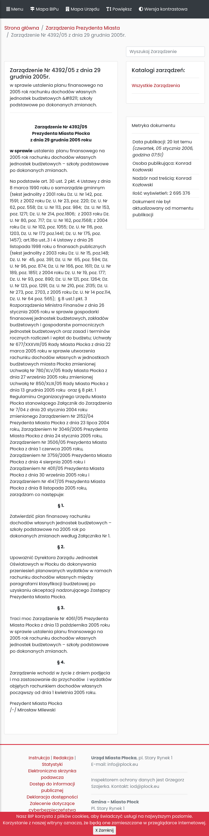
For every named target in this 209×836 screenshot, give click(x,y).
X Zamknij (105, 830)
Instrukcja (39, 758)
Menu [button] (14, 9)
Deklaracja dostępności (52, 797)
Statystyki (52, 764)
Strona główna (21, 28)
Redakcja (63, 758)
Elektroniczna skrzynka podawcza (52, 774)
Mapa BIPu (44, 9)
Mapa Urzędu (82, 9)
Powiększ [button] (119, 9)
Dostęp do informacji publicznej (52, 787)
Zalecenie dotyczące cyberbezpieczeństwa (52, 806)
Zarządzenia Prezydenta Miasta (83, 28)
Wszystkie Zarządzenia (156, 85)
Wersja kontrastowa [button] (163, 9)
